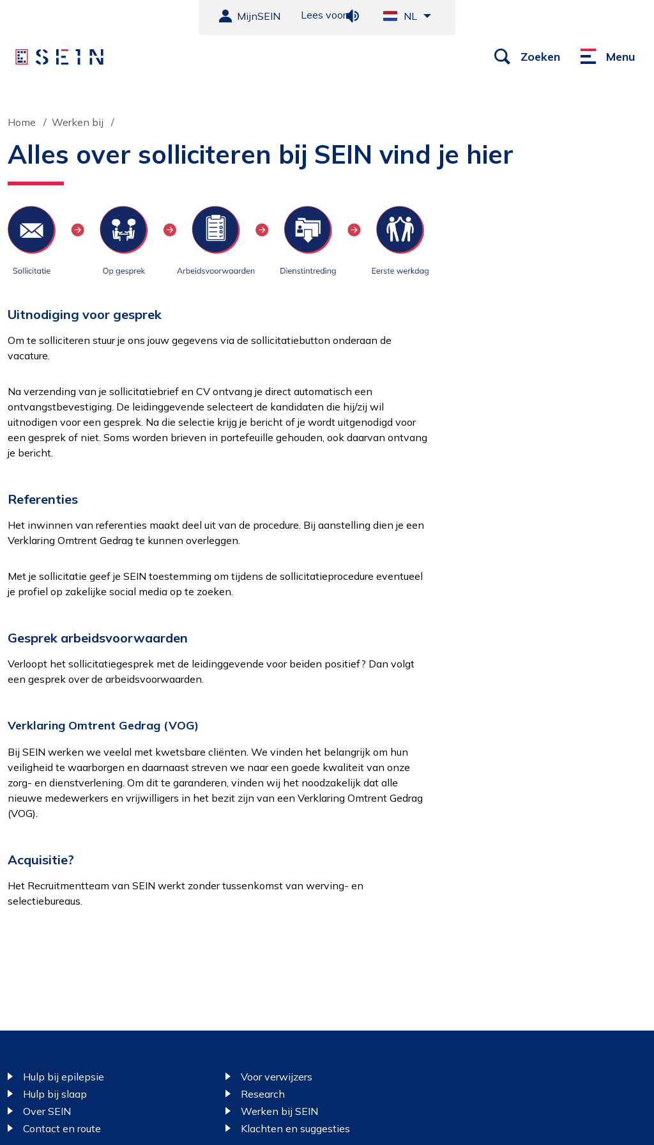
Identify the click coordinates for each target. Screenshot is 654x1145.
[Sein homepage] (59, 57)
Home (22, 122)
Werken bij (77, 122)
